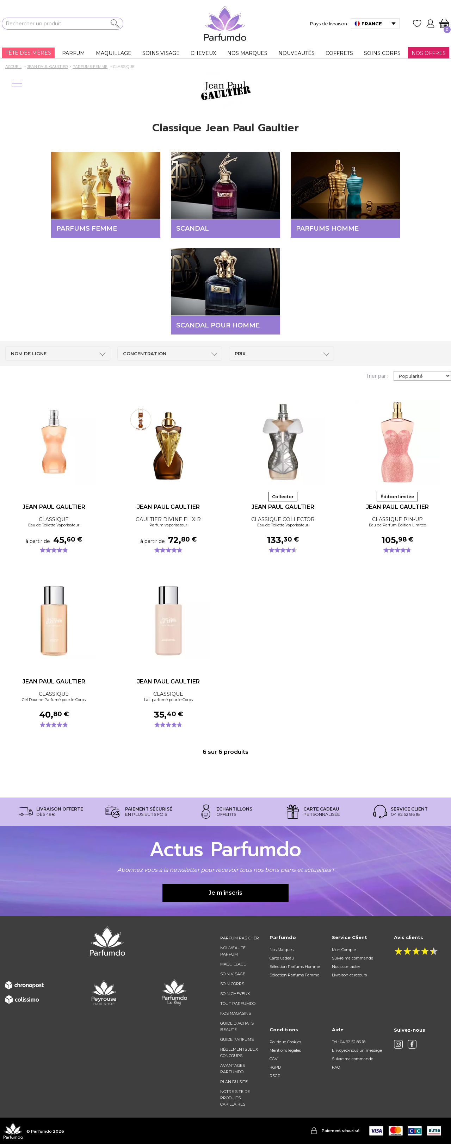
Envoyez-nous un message (357, 1050)
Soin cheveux (235, 993)
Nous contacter (346, 966)
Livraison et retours (349, 975)
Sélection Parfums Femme (294, 975)
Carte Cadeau (282, 958)
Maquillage (233, 964)
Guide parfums (237, 1039)
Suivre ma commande (352, 958)
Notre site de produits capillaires (235, 1098)
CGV (274, 1058)
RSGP (275, 1075)
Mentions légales (285, 1050)
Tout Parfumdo (237, 1003)
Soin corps (232, 983)
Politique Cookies (285, 1041)
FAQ (336, 1067)
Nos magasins (235, 1013)
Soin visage (232, 973)
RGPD (275, 1067)
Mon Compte (344, 949)
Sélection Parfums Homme (295, 966)
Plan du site (234, 1081)
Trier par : (377, 376)
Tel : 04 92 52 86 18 (348, 1041)
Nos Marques (282, 949)
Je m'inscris (225, 892)
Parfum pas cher (239, 938)
